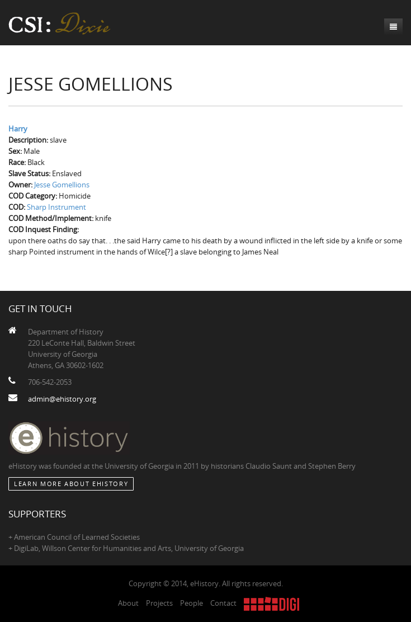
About (128, 603)
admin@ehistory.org (62, 399)
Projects (159, 603)
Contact (223, 603)
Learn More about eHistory (71, 483)
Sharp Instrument (56, 207)
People (191, 603)
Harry (17, 129)
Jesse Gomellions (61, 185)
